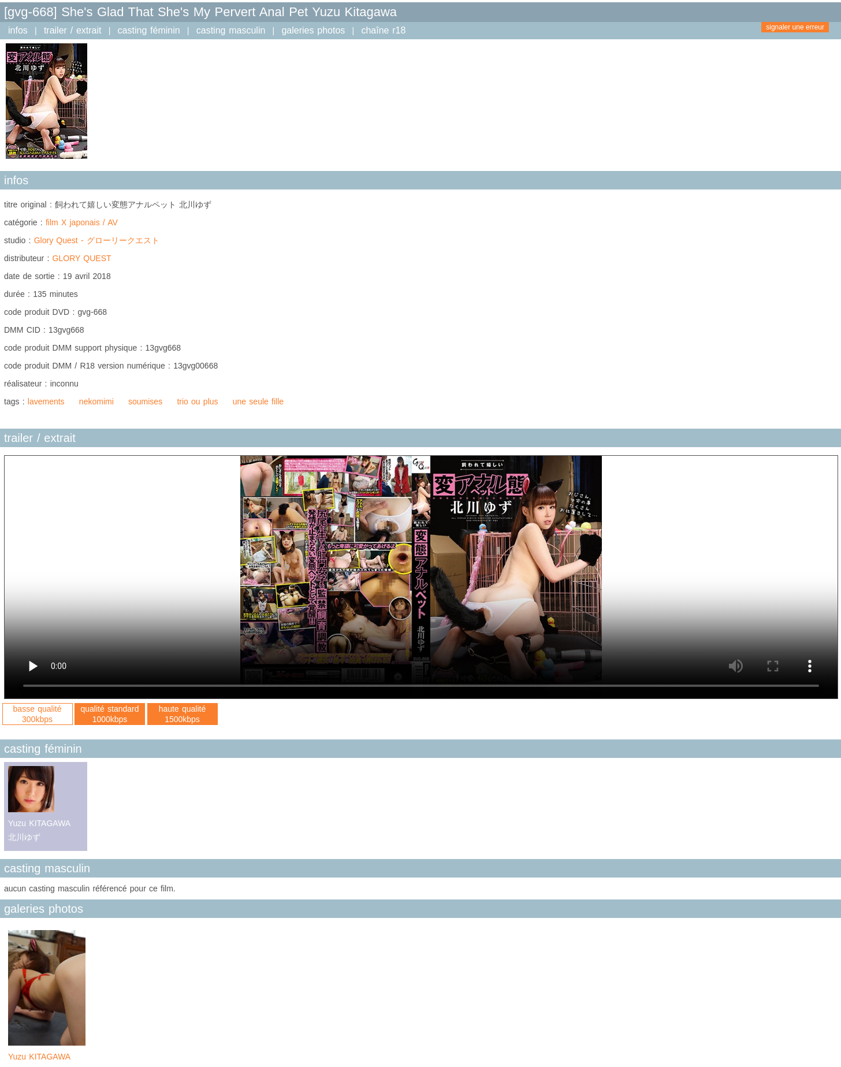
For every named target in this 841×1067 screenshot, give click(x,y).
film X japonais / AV (82, 222)
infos (18, 30)
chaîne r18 (383, 30)
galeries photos (313, 30)
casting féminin (149, 30)
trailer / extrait (73, 30)
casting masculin (231, 30)
